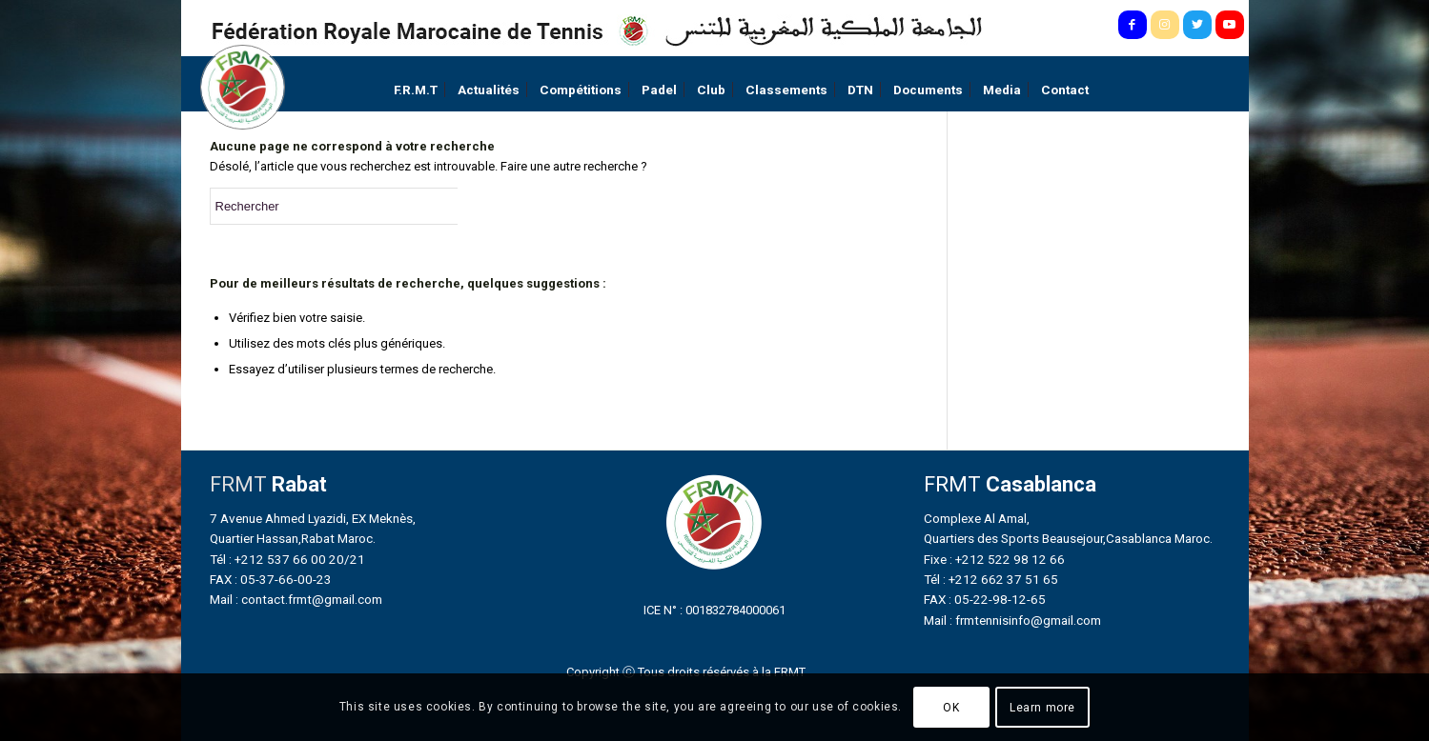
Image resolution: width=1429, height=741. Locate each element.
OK (951, 707)
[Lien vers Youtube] (1229, 24)
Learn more (1042, 707)
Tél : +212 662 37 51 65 (991, 579)
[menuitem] (415, 90)
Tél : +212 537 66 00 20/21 (287, 559)
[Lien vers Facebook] (1132, 24)
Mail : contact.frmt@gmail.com (296, 599)
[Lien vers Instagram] (1165, 24)
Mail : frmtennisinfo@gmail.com (1012, 620)
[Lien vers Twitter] (1197, 24)
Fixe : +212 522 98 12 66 (994, 559)
